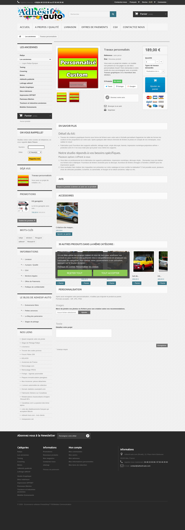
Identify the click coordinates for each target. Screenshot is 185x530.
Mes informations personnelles (81, 480)
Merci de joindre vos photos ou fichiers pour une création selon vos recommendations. (90, 309)
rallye (21, 256)
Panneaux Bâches (27, 99)
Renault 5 (31, 260)
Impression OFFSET (28, 95)
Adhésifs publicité (27, 79)
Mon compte (75, 466)
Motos (22, 75)
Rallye (22, 55)
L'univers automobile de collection (34, 404)
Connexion (162, 2)
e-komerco (25, 365)
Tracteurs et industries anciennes (33, 103)
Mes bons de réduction (78, 484)
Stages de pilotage (31, 340)
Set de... (135, 276)
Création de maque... (65, 227)
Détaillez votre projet (64, 327)
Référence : (108, 55)
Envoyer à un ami (115, 106)
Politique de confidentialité (34, 306)
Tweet (109, 86)
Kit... (159, 276)
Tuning (22, 67)
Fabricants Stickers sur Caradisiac (34, 411)
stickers (29, 256)
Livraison (70, 27)
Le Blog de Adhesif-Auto (35, 316)
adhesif (22, 260)
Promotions (28, 212)
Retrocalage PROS (29, 388)
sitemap (46, 484)
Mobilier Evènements (28, 107)
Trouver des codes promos (31, 369)
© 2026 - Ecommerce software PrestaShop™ (34, 523)
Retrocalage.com (28, 385)
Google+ (132, 86)
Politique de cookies (66, 266)
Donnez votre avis (117, 97)
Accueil (25, 27)
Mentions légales (30, 294)
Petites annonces (31, 329)
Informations (29, 270)
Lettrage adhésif (26, 83)
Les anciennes (25, 59)
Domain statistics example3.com (33, 408)
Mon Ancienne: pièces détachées (34, 400)
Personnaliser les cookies (87, 266)
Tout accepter (110, 272)
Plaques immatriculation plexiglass (34, 396)
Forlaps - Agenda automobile (32, 392)
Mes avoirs (73, 474)
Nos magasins (48, 477)
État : (106, 59)
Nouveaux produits (50, 474)
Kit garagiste (37, 220)
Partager (120, 86)
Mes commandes (75, 470)
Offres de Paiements (94, 27)
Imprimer (111, 110)
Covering (23, 71)
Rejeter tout (74, 272)
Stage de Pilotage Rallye (31, 361)
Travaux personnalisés (42, 194)
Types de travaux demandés (152, 67)
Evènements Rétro (31, 324)
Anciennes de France (29, 381)
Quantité (148, 58)
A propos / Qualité (47, 27)
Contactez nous (134, 27)
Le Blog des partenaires (33, 335)
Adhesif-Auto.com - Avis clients (33, 434)
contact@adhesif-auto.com (140, 484)
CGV (115, 27)
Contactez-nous (120, 2)
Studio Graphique (27, 87)
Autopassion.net (28, 438)
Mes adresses (74, 477)
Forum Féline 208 (28, 373)
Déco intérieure (26, 91)
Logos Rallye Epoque (29, 63)
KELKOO (25, 377)
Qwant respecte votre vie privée (33, 358)
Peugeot (38, 256)
